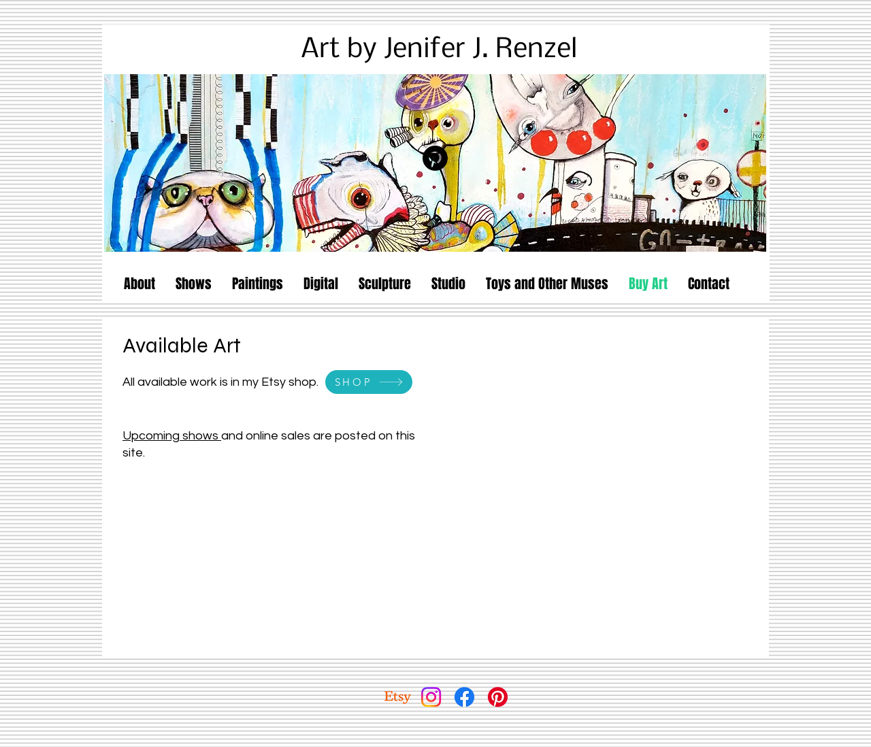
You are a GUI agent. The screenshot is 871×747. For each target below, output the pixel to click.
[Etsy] (397, 697)
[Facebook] (464, 697)
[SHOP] (368, 382)
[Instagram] (431, 697)
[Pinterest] (435, 158)
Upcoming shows (171, 435)
